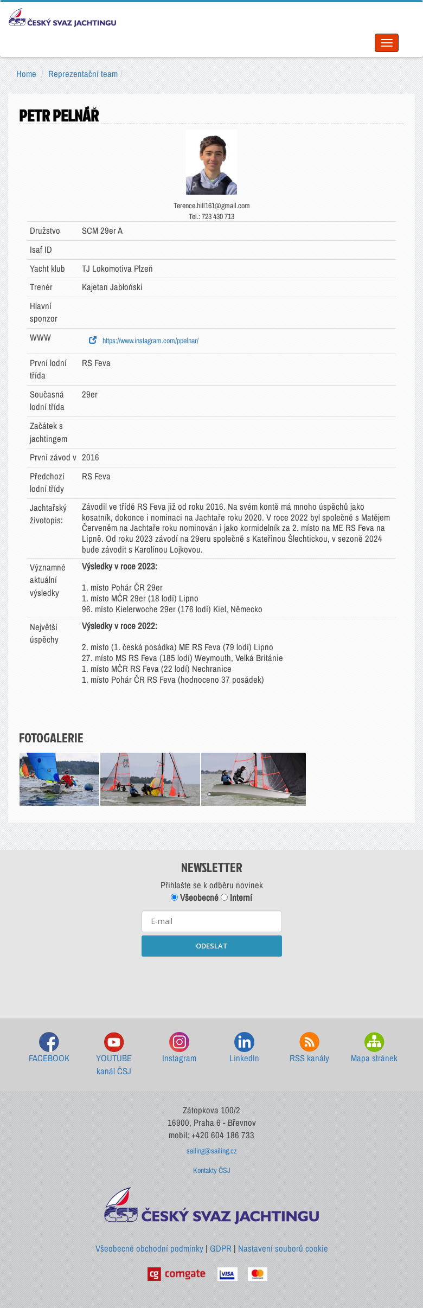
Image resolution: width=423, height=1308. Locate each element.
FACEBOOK (49, 1048)
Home (26, 74)
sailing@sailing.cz (212, 1151)
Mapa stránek (374, 1048)
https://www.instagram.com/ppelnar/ (143, 340)
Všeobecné (195, 897)
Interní (236, 897)
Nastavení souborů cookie (283, 1248)
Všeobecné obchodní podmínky (149, 1248)
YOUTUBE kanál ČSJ (114, 1054)
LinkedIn (244, 1048)
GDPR (221, 1248)
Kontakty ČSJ (211, 1170)
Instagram (179, 1048)
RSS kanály (309, 1048)
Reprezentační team (83, 74)
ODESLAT (212, 946)
